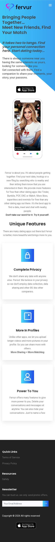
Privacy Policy (9, 463)
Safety (5, 479)
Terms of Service (11, 457)
